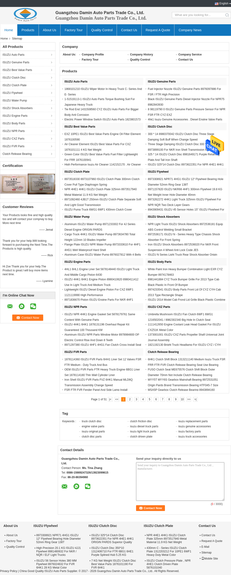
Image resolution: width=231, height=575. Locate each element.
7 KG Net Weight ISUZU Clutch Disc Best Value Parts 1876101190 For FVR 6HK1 (113, 564)
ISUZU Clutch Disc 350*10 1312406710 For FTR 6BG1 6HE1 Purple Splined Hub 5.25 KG (112, 551)
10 (182, 399)
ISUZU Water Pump (15, 100)
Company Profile (93, 54)
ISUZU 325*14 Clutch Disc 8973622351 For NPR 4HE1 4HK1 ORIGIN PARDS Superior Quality (112, 539)
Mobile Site (209, 558)
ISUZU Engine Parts (15, 115)
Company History (141, 54)
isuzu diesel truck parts (144, 426)
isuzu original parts (93, 431)
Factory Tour (74, 30)
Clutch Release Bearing (17, 154)
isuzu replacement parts (193, 421)
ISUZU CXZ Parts (13, 138)
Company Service (190, 54)
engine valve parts (93, 426)
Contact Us (129, 30)
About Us (49, 30)
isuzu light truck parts (143, 431)
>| (195, 399)
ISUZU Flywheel (13, 93)
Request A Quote (158, 30)
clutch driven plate (141, 436)
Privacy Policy (8, 571)
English (223, 3)
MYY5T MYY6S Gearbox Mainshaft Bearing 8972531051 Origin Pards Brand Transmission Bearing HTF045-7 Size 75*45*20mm (183, 385)
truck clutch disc (91, 421)
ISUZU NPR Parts (14, 131)
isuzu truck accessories (192, 436)
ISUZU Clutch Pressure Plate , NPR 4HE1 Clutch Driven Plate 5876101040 (169, 564)
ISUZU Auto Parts (13, 54)
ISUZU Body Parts (14, 123)
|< (110, 399)
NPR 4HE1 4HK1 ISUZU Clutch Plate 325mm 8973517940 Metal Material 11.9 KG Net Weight (167, 539)
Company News (190, 30)
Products (27, 30)
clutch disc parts (92, 436)
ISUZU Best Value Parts (17, 70)
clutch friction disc (141, 421)
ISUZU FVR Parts (13, 146)
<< (117, 399)
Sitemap (206, 552)
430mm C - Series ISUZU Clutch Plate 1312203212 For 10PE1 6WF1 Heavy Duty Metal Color (169, 551)
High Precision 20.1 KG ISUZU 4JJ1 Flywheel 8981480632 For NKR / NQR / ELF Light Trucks (58, 551)
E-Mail (205, 546)
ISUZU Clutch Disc (14, 77)
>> (188, 399)
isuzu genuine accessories (194, 426)
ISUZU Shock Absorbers (18, 108)
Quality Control (102, 30)
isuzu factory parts (189, 431)
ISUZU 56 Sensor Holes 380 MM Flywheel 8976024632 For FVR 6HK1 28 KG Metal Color (56, 564)
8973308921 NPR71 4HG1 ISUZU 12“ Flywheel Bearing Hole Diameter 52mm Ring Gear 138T (58, 539)
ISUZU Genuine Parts (16, 62)
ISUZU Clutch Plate (15, 85)
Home (8, 30)
